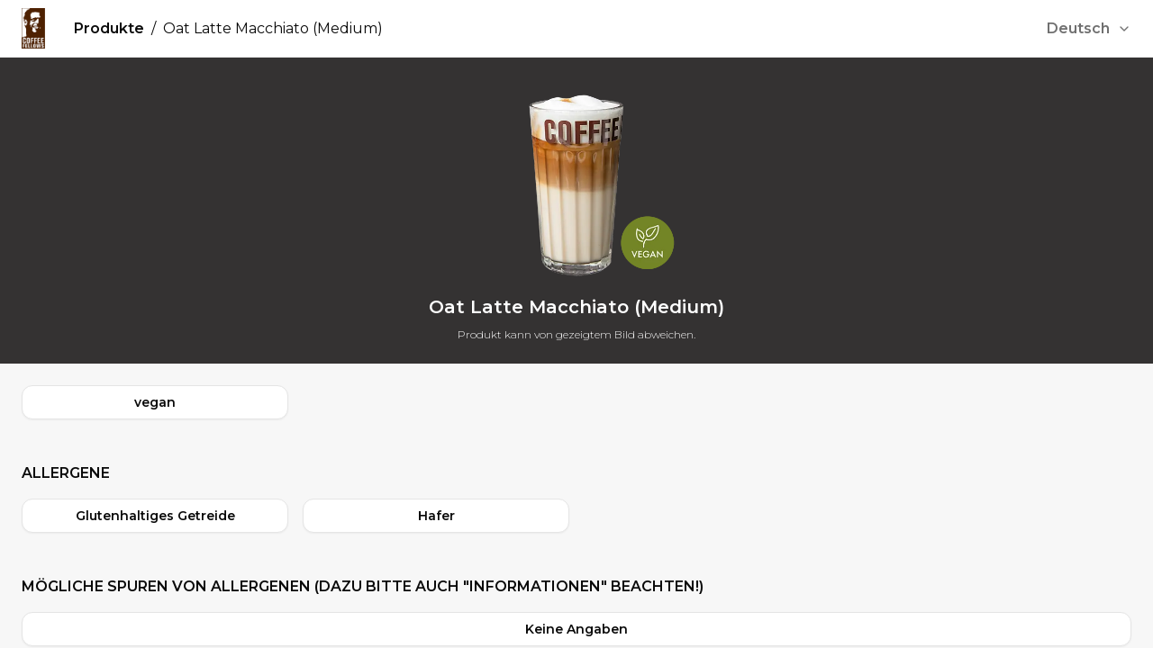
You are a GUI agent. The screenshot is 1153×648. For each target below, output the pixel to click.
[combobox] (1089, 29)
